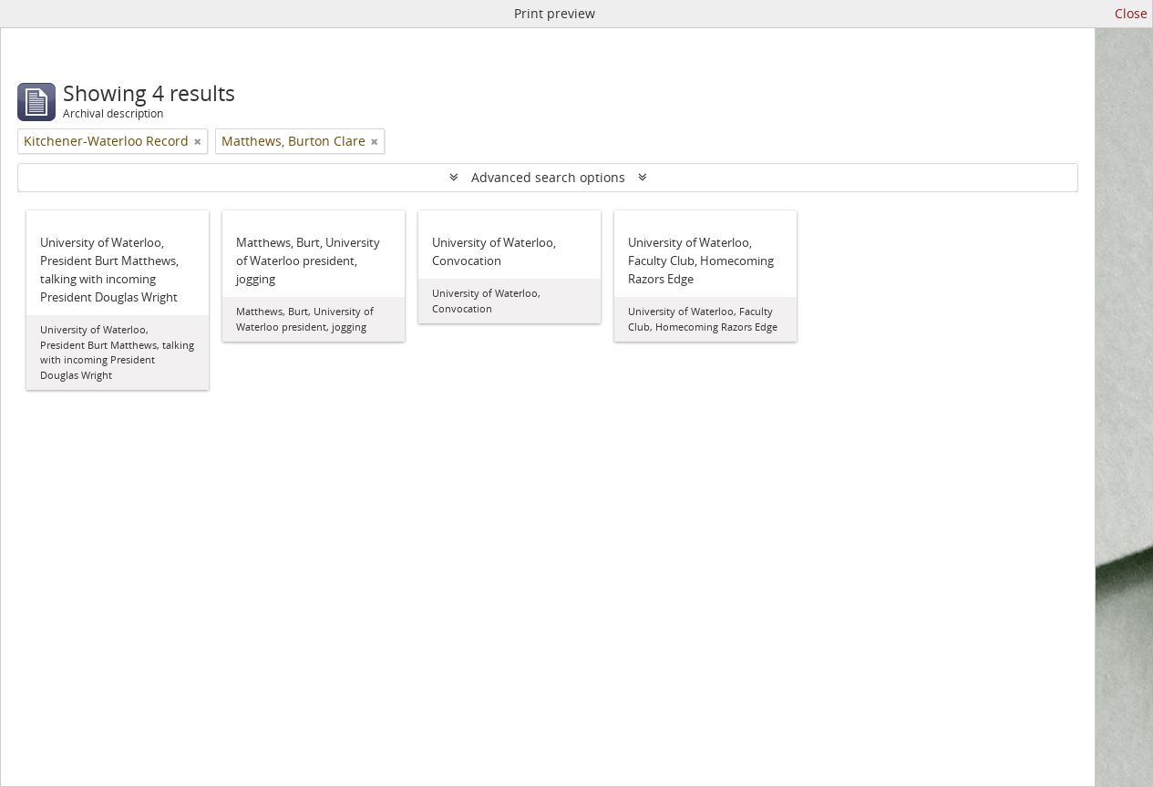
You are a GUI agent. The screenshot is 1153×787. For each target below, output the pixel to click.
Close (1131, 13)
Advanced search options (548, 177)
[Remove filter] (197, 141)
